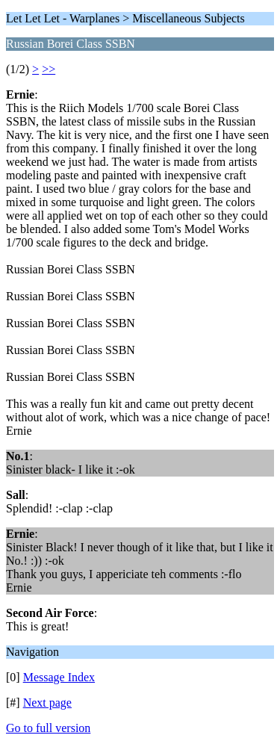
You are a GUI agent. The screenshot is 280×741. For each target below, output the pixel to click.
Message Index (59, 677)
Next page (47, 702)
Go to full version (48, 728)
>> (48, 69)
